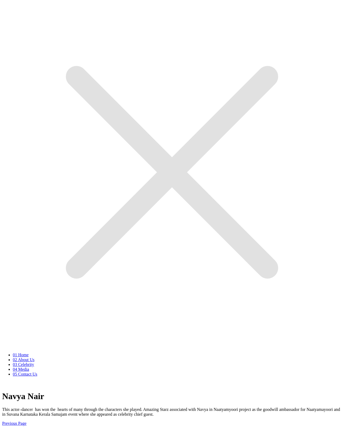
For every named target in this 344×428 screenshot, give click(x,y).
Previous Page (14, 423)
